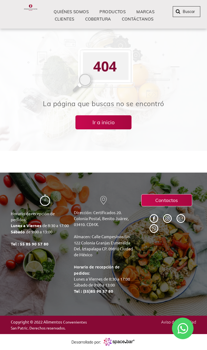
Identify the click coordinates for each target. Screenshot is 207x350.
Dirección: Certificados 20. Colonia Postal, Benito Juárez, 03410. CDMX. (101, 218)
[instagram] (167, 219)
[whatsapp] (154, 229)
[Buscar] (186, 11)
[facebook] (154, 219)
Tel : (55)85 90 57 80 (93, 291)
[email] (181, 219)
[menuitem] (71, 11)
